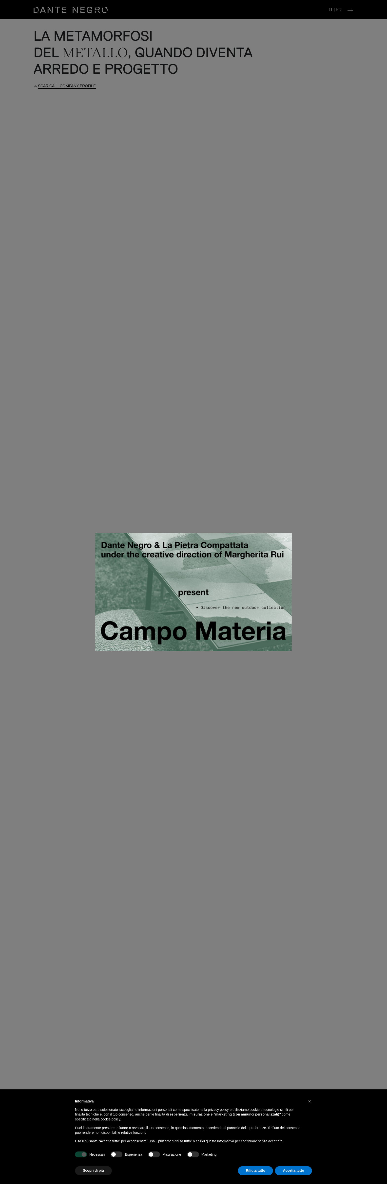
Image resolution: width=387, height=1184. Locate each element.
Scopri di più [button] (93, 1170)
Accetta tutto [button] (293, 1170)
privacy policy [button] (218, 1110)
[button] (309, 1101)
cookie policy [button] (110, 1119)
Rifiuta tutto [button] (255, 1170)
